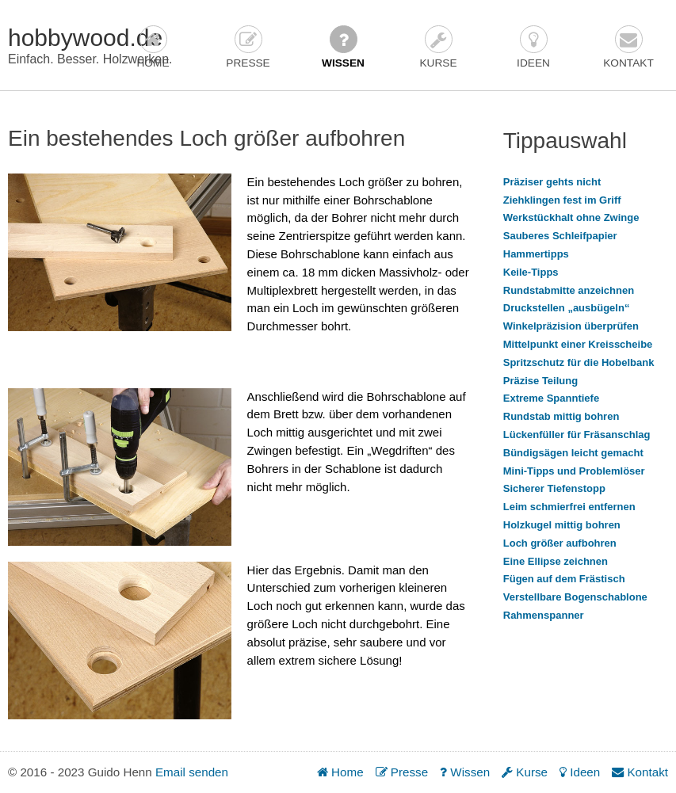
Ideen (533, 47)
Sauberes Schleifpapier (560, 236)
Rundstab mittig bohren (561, 416)
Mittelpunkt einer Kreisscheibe (578, 344)
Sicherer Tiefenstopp (554, 488)
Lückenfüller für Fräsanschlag (577, 434)
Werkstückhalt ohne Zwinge (571, 217)
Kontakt (628, 47)
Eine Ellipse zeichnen (555, 561)
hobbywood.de (85, 38)
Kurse (437, 47)
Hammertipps (536, 254)
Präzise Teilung (540, 381)
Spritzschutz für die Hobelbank (579, 362)
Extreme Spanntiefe (551, 398)
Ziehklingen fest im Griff (562, 200)
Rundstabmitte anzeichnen (568, 290)
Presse (247, 47)
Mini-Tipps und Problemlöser (574, 471)
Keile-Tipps (531, 272)
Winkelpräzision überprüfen (571, 326)
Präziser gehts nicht (552, 182)
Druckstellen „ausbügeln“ (566, 308)
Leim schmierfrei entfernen (569, 507)
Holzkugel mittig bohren (562, 525)
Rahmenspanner (543, 615)
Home (152, 47)
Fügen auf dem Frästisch (564, 579)
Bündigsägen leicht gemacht (573, 453)
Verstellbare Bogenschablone (575, 597)
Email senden (191, 772)
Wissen (343, 47)
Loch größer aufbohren (560, 543)
